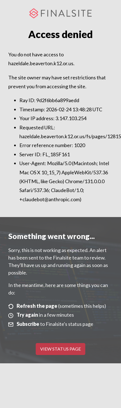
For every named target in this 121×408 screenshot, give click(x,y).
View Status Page (60, 348)
